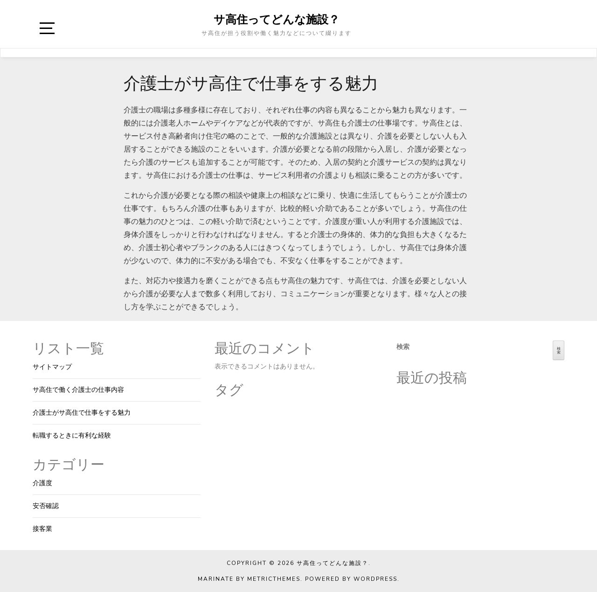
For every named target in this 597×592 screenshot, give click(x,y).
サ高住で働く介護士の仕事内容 (78, 389)
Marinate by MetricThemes (249, 579)
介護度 (42, 483)
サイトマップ (52, 366)
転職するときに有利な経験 (72, 435)
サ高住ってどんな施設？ (277, 19)
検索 (403, 346)
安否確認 (46, 505)
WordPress (375, 579)
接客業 (42, 528)
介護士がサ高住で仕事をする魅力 (82, 412)
